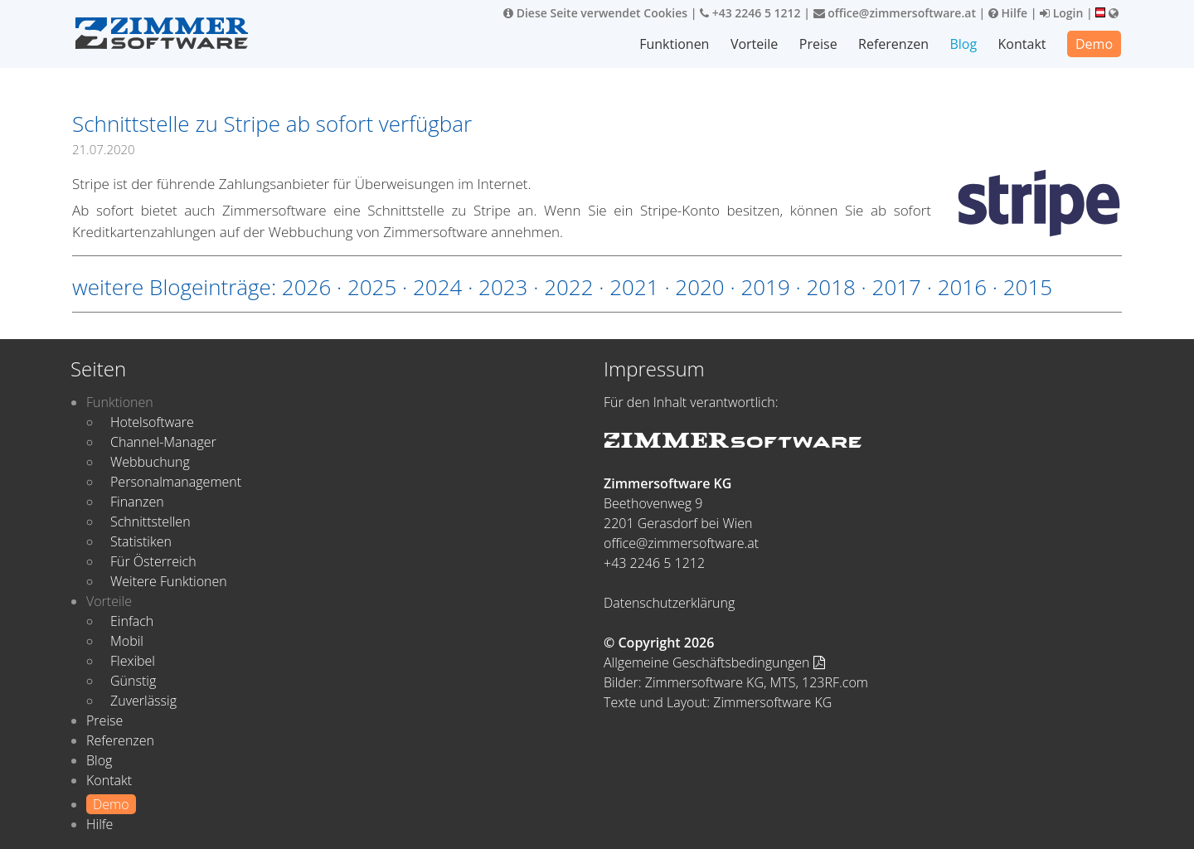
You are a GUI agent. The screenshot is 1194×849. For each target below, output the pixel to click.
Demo (1094, 44)
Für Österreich (153, 561)
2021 (633, 287)
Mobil (126, 641)
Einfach (131, 621)
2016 (962, 287)
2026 (306, 287)
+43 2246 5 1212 (750, 13)
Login (1061, 13)
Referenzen (893, 44)
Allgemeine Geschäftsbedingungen (714, 662)
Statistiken (141, 541)
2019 (764, 287)
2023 (502, 287)
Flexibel (132, 661)
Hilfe (1007, 13)
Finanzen (137, 501)
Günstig (133, 681)
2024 (437, 287)
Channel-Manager (163, 442)
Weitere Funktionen (168, 581)
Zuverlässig (143, 700)
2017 (896, 287)
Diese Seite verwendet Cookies (595, 13)
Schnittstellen (150, 521)
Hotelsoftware (152, 422)
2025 (371, 287)
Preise (818, 44)
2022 (568, 287)
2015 (1027, 287)
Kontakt (1022, 44)
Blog (963, 44)
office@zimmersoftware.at (894, 13)
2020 (699, 287)
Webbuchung (150, 462)
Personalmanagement (175, 482)
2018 (830, 287)
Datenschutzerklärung (669, 603)
